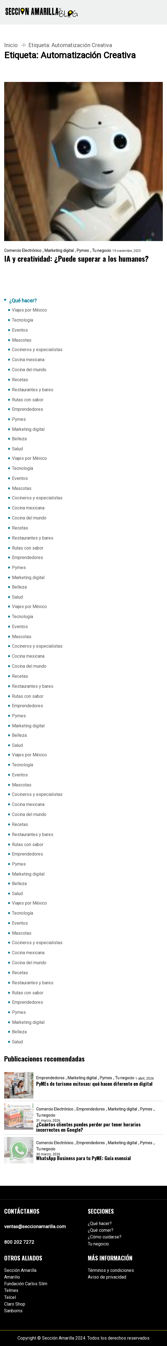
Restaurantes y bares (32, 389)
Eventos (20, 330)
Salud (17, 448)
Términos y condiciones (111, 1270)
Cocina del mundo (29, 369)
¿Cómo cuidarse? (104, 1237)
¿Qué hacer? (100, 1223)
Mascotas (21, 340)
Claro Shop (14, 1304)
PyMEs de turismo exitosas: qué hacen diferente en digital (94, 1083)
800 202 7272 (19, 1242)
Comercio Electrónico (22, 250)
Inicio (11, 45)
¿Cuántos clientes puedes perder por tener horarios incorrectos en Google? (88, 1127)
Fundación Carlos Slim (25, 1283)
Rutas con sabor (27, 399)
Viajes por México (29, 310)
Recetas (20, 379)
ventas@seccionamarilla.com (35, 1226)
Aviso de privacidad (107, 1277)
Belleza (19, 438)
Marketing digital (59, 250)
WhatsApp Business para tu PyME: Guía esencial (83, 1158)
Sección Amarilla (20, 1270)
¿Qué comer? (100, 1230)
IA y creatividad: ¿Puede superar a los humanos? (76, 258)
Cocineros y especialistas (37, 349)
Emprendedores (27, 409)
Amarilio (12, 1277)
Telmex (11, 1290)
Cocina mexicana (28, 359)
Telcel (10, 1297)
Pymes (83, 250)
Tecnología (22, 320)
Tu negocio (101, 250)
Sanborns (13, 1310)
